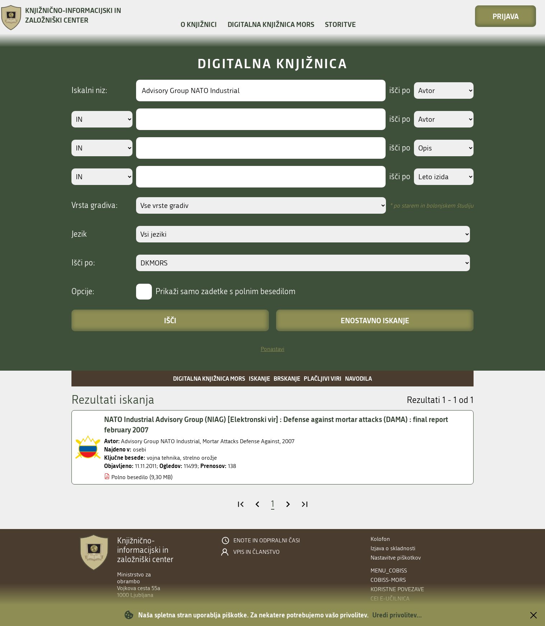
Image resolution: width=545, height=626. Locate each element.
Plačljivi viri (322, 378)
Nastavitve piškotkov (396, 557)
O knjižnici (199, 24)
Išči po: (83, 263)
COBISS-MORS (388, 579)
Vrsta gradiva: (94, 205)
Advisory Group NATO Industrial (160, 441)
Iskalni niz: (89, 90)
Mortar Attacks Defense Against (240, 441)
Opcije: (82, 291)
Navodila (358, 378)
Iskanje (259, 378)
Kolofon (380, 538)
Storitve (340, 24)
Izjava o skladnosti (393, 548)
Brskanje (287, 378)
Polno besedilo (129, 477)
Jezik (79, 234)
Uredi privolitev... (397, 615)
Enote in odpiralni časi (266, 540)
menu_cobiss (389, 570)
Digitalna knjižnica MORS (271, 24)
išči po (399, 90)
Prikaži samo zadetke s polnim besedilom (225, 291)
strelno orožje (200, 457)
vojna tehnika (163, 457)
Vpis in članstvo (256, 552)
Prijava (506, 16)
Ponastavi (272, 349)
